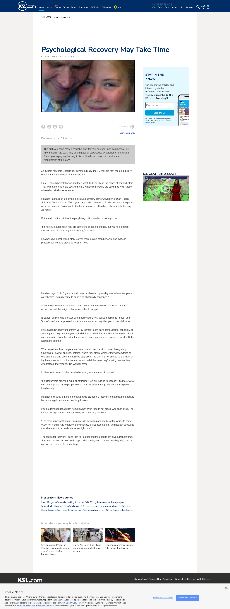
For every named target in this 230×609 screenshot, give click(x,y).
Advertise (168, 579)
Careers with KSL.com (199, 579)
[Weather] (118, 8)
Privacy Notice (150, 122)
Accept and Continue (187, 597)
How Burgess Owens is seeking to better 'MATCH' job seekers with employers (82, 502)
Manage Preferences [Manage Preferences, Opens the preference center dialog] (163, 597)
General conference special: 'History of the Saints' (119, 546)
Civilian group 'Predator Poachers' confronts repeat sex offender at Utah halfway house (55, 549)
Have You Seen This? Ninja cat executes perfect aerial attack (87, 548)
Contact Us (181, 579)
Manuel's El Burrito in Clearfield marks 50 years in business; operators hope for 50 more (86, 506)
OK (226, 588)
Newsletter (155, 579)
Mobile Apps (140, 579)
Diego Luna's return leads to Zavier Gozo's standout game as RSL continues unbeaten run (87, 510)
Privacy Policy (77, 603)
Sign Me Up (160, 112)
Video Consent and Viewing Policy (34, 605)
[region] (115, 596)
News (46, 17)
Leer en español (127, 133)
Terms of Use (163, 120)
